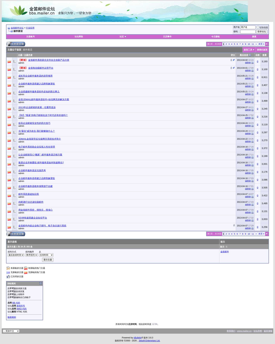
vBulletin (138, 337)
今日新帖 (215, 36)
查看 (264, 55)
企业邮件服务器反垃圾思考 (32, 170)
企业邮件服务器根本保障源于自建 (35, 186)
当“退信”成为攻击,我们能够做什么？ (36, 131)
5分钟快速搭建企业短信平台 (32, 217)
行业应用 (30, 28)
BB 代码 (16, 303)
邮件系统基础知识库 (28, 194)
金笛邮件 (224, 251)
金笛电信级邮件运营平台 (40, 68)
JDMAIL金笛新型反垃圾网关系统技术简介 (39, 139)
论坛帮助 (79, 36)
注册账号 (30, 36)
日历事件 (167, 36)
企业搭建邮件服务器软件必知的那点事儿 (38, 91)
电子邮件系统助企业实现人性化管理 (36, 146)
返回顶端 (268, 331)
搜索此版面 (262, 50)
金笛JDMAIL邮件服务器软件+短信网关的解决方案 (43, 99)
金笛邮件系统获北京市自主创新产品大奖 (48, 60)
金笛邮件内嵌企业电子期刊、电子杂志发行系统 (42, 225)
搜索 (254, 36)
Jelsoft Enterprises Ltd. (149, 340)
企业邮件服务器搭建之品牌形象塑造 (36, 83)
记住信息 (262, 27)
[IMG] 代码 (21, 309)
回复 (258, 55)
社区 (123, 36)
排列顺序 (29, 252)
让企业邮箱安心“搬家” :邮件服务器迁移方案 (40, 154)
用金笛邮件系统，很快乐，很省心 (35, 210)
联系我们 (231, 331)
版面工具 (248, 50)
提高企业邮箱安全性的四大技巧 (34, 123)
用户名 (236, 27)
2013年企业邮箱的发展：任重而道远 (37, 107)
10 (249, 44)
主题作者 (28, 55)
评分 (233, 55)
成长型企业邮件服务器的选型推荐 (35, 75)
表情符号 (20, 306)
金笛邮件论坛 (17, 28)
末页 (261, 44)
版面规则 (12, 317)
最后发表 (244, 55)
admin (21, 63)
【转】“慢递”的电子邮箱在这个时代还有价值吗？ (43, 115)
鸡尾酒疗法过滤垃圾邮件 (30, 202)
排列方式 (12, 252)
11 (253, 44)
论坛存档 (257, 331)
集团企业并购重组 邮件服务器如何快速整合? (41, 162)
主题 (20, 55)
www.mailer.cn (244, 331)
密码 (235, 31)
